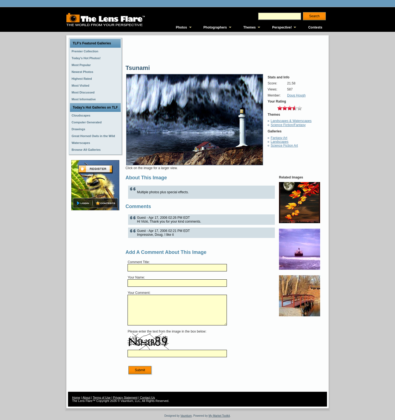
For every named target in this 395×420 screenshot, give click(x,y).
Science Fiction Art (284, 145)
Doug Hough (296, 95)
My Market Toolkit (219, 415)
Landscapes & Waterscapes (291, 121)
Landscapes (280, 142)
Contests (315, 27)
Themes (249, 27)
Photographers (215, 27)
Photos (181, 27)
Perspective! (282, 27)
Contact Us (147, 397)
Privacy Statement (125, 397)
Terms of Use (102, 397)
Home (76, 397)
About (87, 397)
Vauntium (186, 415)
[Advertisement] (95, 298)
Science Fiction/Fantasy (288, 125)
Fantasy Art (279, 138)
